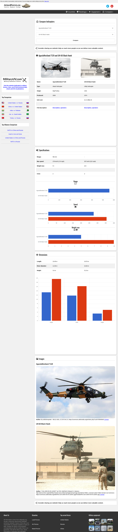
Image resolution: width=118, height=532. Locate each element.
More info (47, 1)
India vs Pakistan (15, 110)
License (106, 419)
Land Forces (36, 520)
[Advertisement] (15, 46)
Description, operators (59, 108)
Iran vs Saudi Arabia (15, 114)
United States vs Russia (15, 103)
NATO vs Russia (15, 141)
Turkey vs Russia (15, 118)
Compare (75, 40)
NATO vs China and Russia (15, 130)
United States (64, 520)
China (62, 528)
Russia (62, 524)
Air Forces (35, 524)
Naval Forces (36, 528)
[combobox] (75, 28)
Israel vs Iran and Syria (15, 134)
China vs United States (15, 106)
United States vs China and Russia (15, 138)
